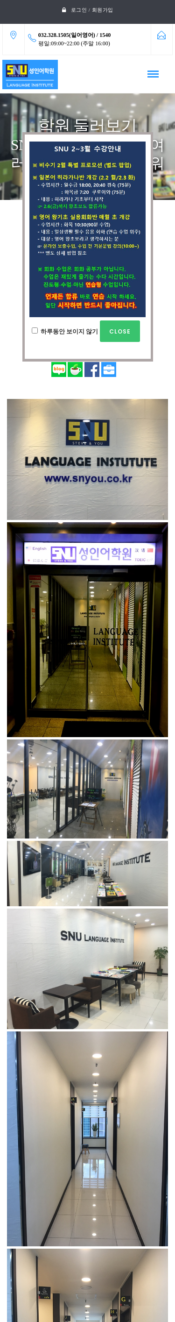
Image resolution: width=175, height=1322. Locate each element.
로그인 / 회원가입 (92, 10)
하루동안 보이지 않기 (86, 331)
